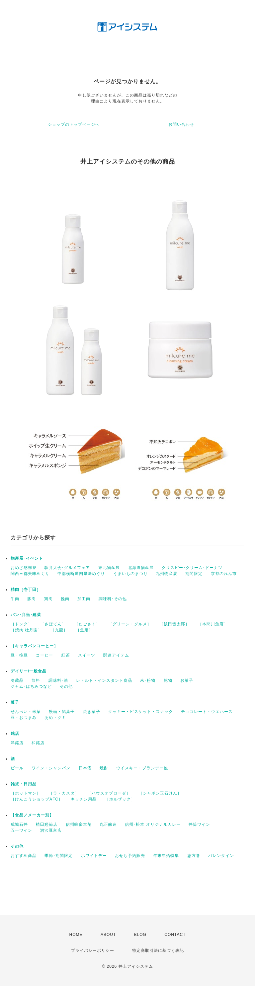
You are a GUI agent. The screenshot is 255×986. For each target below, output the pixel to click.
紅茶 (65, 655)
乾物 (168, 680)
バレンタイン (221, 855)
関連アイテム (116, 655)
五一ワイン (21, 830)
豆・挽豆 (19, 655)
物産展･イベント (27, 558)
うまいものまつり (130, 573)
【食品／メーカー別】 (32, 815)
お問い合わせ (181, 124)
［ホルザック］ (120, 799)
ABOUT (108, 934)
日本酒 (85, 768)
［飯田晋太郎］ (174, 624)
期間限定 (194, 573)
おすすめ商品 (24, 855)
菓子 (15, 702)
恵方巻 (193, 855)
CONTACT (175, 934)
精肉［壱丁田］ (26, 589)
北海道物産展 (141, 567)
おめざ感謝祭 (24, 567)
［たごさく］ (87, 624)
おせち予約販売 (130, 855)
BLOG (140, 934)
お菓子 (186, 680)
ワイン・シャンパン (51, 768)
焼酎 (104, 768)
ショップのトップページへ (74, 124)
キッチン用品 (84, 799)
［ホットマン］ (26, 793)
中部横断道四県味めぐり (81, 573)
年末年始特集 (166, 855)
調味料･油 (58, 680)
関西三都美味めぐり (30, 573)
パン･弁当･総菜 (26, 614)
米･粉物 (147, 680)
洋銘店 (17, 742)
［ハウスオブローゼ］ (108, 793)
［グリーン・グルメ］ (129, 624)
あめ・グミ (55, 717)
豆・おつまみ (24, 717)
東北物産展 (109, 567)
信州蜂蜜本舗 (79, 824)
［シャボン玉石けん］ (160, 793)
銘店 (15, 733)
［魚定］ (84, 630)
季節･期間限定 (58, 855)
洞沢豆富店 (51, 830)
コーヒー (44, 655)
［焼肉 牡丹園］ (26, 630)
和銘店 (38, 742)
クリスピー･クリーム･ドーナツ (192, 567)
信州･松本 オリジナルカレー (152, 824)
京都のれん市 (224, 573)
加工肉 (83, 599)
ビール (17, 768)
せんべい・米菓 (26, 711)
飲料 (36, 680)
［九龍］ (59, 630)
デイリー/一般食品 (28, 671)
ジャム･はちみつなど (31, 686)
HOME (76, 934)
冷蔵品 (17, 680)
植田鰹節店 (46, 824)
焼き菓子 (91, 711)
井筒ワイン (199, 824)
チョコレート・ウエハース (207, 711)
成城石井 (19, 824)
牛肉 (15, 599)
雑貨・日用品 (24, 784)
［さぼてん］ (53, 624)
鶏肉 (48, 599)
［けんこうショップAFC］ (37, 799)
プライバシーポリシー (92, 950)
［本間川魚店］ (213, 624)
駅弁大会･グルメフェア (67, 567)
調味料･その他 (113, 599)
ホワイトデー (94, 855)
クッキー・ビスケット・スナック (140, 711)
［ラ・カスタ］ (64, 793)
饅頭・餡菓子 (62, 711)
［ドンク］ (21, 624)
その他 (66, 686)
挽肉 (65, 599)
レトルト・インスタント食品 (104, 680)
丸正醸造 (108, 824)
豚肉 (31, 599)
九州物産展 (166, 573)
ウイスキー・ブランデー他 (142, 768)
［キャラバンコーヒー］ (34, 646)
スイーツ (86, 655)
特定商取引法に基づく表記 (158, 950)
